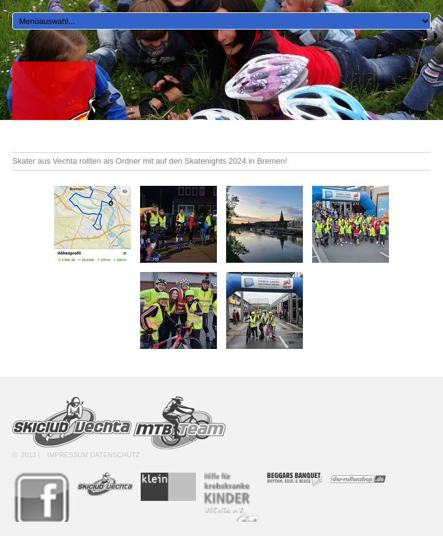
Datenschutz (115, 454)
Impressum (67, 454)
